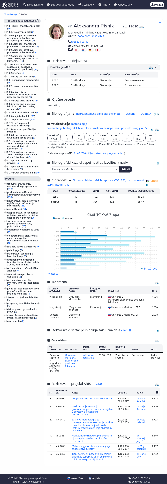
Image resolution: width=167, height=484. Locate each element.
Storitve (85, 4)
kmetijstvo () (14, 324)
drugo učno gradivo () (25, 100)
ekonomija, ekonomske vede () (23, 231)
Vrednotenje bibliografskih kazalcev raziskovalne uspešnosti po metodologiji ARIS (97, 128)
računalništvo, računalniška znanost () (22, 269)
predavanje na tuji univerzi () (19, 161)
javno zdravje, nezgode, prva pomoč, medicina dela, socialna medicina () (23, 291)
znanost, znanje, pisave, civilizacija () (20, 275)
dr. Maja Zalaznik (141, 420)
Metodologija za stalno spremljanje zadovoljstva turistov (92, 446)
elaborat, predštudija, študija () (21, 130)
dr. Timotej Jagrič (141, 437)
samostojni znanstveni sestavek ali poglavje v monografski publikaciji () (22, 67)
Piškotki (16, 479)
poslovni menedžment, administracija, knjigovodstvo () (23, 195)
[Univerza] (85, 169)
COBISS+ (146, 113)
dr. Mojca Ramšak (142, 400)
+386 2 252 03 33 (139, 476)
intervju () (18, 72)
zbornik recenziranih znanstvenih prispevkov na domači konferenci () (22, 154)
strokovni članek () (23, 31)
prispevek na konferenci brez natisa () (23, 168)
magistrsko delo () (23, 116)
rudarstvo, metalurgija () (21, 370)
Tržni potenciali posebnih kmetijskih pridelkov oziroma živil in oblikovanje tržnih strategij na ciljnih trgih (93, 455)
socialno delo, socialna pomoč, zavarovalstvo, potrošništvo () (19, 224)
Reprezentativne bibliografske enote (98, 113)
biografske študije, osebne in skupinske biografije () (23, 381)
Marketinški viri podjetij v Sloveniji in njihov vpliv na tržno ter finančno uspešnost (92, 437)
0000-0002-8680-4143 (91, 36)
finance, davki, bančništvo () (23, 246)
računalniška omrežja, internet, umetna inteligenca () (23, 283)
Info (103, 4)
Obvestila (122, 4)
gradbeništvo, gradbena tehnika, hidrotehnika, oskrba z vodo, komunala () (23, 262)
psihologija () (15, 250)
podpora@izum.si (139, 479)
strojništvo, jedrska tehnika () (22, 298)
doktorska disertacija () (25, 112)
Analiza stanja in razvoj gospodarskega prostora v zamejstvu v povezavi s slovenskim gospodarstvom (93, 410)
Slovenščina (75, 476)
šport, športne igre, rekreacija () (23, 375)
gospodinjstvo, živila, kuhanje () (23, 304)
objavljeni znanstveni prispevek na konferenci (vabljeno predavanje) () (21, 38)
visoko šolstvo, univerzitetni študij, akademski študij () (22, 316)
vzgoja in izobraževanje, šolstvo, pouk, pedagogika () (23, 352)
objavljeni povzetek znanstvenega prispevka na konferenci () (22, 58)
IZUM (14, 476)
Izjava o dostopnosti (33, 479)
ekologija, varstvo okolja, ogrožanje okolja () (21, 358)
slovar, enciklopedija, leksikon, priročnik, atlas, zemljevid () (21, 106)
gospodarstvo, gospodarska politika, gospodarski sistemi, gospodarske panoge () (23, 215)
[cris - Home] (10, 5)
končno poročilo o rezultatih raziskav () (19, 124)
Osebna (131, 113)
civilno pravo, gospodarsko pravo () (22, 310)
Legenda (97, 384)
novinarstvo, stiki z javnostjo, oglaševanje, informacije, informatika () (23, 203)
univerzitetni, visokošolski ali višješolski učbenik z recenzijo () (21, 94)
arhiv (121, 153)
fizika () (11, 363)
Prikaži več (149, 268)
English (94, 476)
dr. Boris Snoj (141, 453)
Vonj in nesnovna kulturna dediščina (92, 398)
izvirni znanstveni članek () (23, 27)
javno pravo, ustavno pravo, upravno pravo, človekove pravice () (22, 345)
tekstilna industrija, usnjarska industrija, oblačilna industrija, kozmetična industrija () (23, 332)
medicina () (14, 366)
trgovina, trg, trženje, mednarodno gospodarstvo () (22, 186)
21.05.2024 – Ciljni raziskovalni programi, (96, 153)
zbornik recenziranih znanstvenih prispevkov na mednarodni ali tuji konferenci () (22, 144)
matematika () (15, 321)
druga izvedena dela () (26, 172)
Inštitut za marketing (89, 356)
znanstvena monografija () (23, 81)
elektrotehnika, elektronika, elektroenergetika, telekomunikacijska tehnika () (22, 239)
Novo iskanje (33, 4)
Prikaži (125, 169)
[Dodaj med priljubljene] (160, 21)
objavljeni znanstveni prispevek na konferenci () (23, 45)
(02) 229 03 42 (78, 41)
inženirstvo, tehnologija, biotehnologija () (20, 255)
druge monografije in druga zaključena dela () (21, 136)
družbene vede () (17, 339)
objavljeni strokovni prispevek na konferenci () (22, 51)
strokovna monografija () (22, 87)
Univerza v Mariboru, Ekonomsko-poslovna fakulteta (72, 360)
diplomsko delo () (23, 119)
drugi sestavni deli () (24, 76)
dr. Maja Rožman (141, 407)
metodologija (79, 124)
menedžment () (17, 209)
